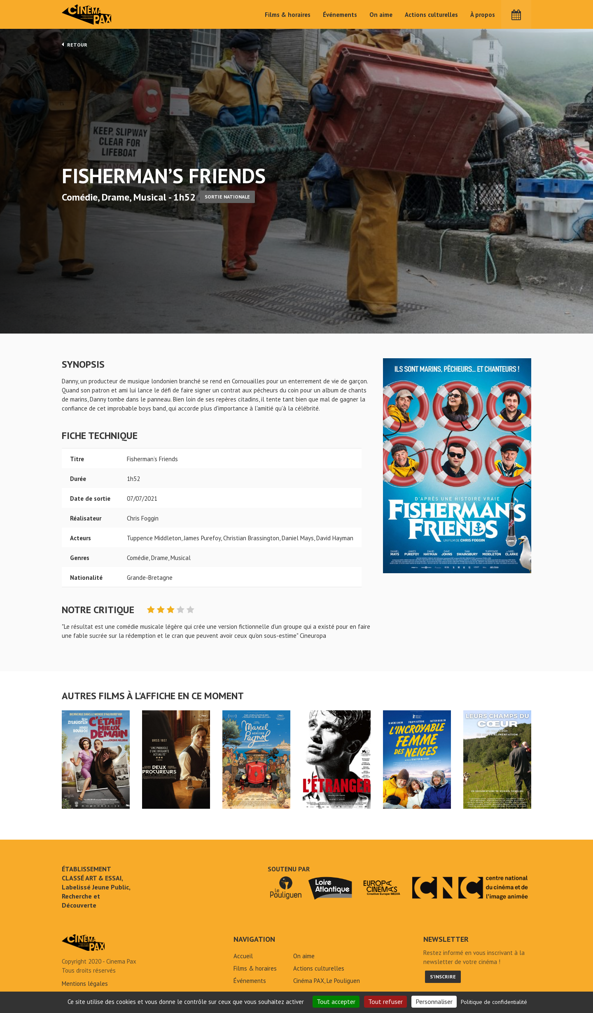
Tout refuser (385, 1001)
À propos (482, 15)
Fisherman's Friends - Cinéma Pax (83, 942)
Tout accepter (336, 1001)
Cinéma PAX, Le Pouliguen (326, 981)
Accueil (243, 956)
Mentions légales (85, 983)
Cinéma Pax (87, 14)
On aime (380, 15)
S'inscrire (443, 976)
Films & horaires (288, 15)
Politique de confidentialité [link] (494, 1002)
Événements (340, 15)
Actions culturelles (431, 15)
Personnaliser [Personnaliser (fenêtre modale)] (434, 1001)
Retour (74, 44)
